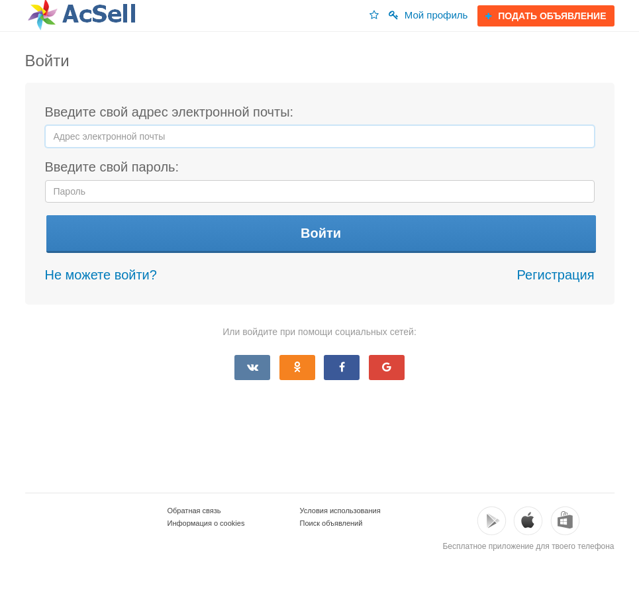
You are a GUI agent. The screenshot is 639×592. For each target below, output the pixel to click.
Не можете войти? (101, 275)
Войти (321, 233)
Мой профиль (428, 15)
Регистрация (556, 275)
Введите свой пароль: (112, 167)
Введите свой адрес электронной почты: (169, 112)
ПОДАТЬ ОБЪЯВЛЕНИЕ (545, 16)
